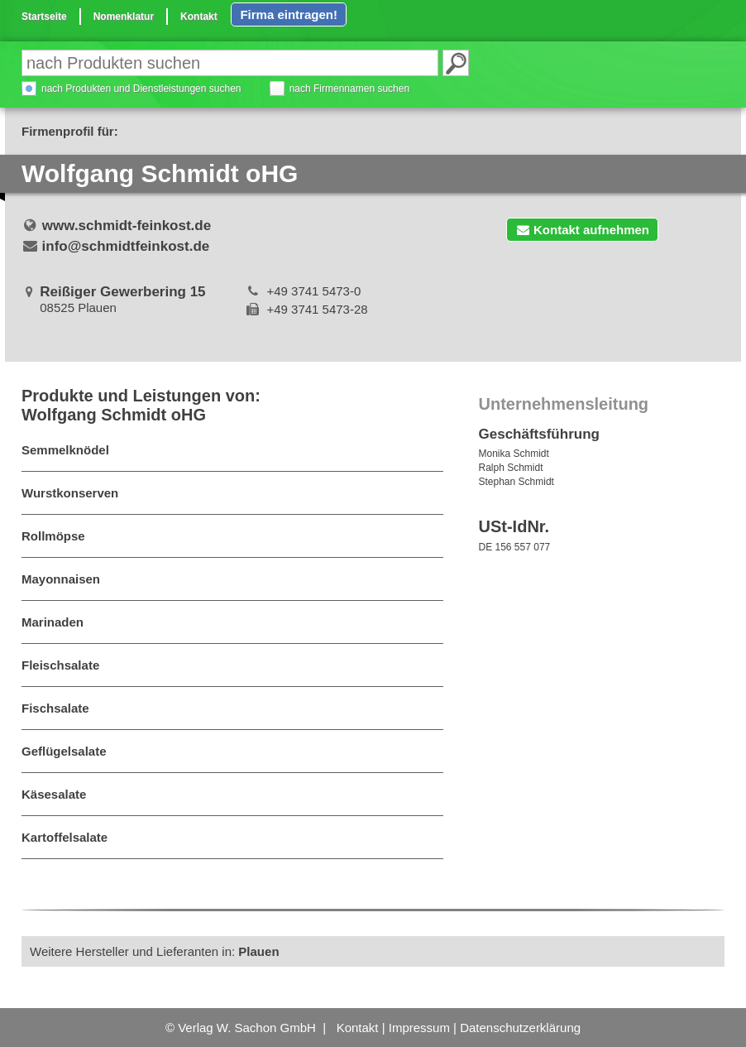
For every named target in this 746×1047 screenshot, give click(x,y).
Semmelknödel (65, 450)
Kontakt (199, 16)
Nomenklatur (123, 16)
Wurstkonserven (70, 493)
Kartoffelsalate (65, 837)
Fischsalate (55, 708)
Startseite (44, 16)
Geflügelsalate (64, 751)
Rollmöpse (53, 536)
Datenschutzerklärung (520, 1028)
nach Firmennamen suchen (349, 88)
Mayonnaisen (61, 579)
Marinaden (53, 622)
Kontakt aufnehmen (582, 230)
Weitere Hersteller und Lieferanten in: (155, 951)
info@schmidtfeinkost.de (126, 246)
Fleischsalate (60, 665)
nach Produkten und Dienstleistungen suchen (141, 88)
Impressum (419, 1028)
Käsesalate (54, 794)
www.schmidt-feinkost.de (126, 225)
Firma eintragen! (288, 14)
